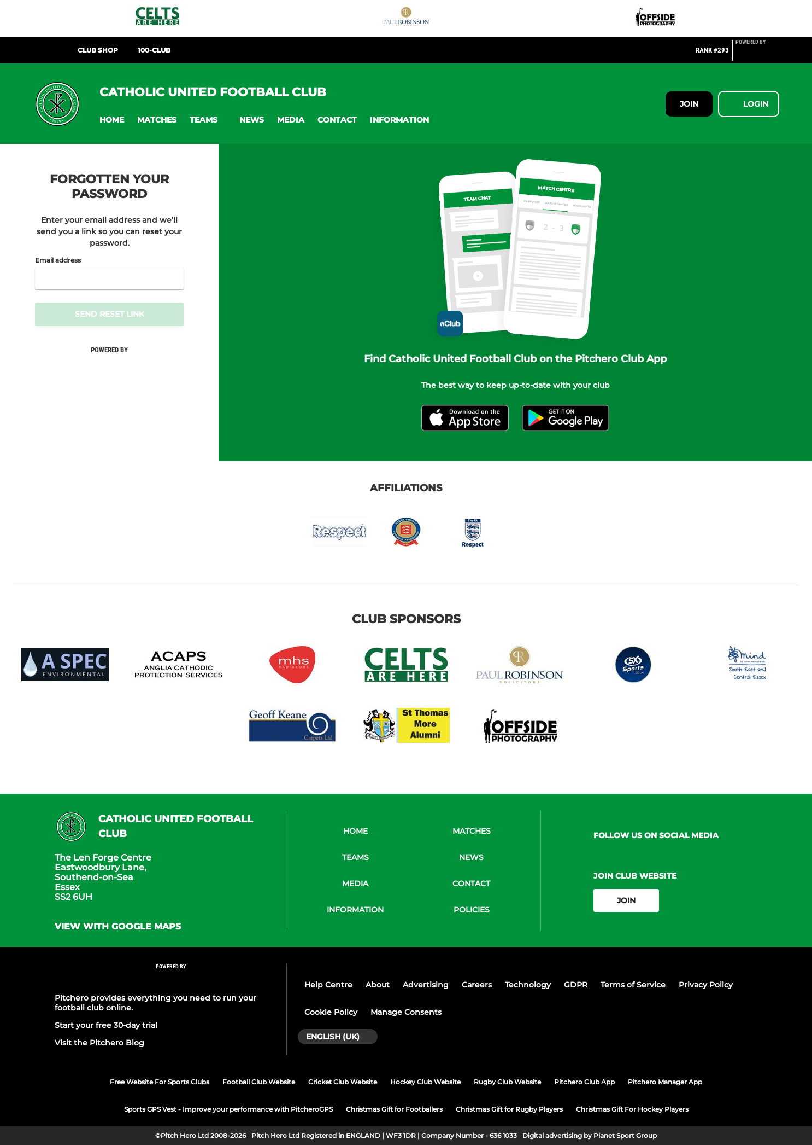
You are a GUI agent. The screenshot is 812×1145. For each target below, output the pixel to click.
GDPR (575, 985)
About (378, 985)
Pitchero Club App (584, 1082)
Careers (477, 985)
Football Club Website (258, 1082)
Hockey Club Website (425, 1082)
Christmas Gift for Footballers (394, 1109)
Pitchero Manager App (665, 1082)
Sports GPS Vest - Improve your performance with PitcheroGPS (228, 1109)
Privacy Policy (706, 985)
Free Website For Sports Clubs (159, 1082)
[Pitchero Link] (757, 54)
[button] (112, 120)
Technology (528, 985)
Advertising (426, 985)
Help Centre (328, 985)
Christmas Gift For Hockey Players (632, 1109)
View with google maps (118, 927)
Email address (58, 260)
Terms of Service (633, 985)
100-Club (154, 50)
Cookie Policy (330, 1012)
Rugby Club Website (507, 1082)
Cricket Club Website (342, 1082)
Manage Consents (406, 1012)
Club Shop (98, 50)
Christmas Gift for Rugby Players (509, 1109)
